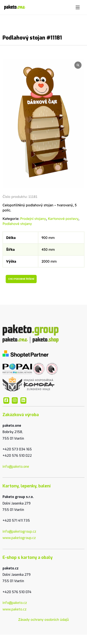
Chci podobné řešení (21, 279)
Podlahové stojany (17, 224)
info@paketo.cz (15, 603)
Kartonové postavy (63, 219)
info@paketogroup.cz (19, 531)
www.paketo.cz (15, 609)
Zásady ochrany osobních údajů (43, 619)
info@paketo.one (16, 466)
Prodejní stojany (33, 219)
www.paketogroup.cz (19, 538)
